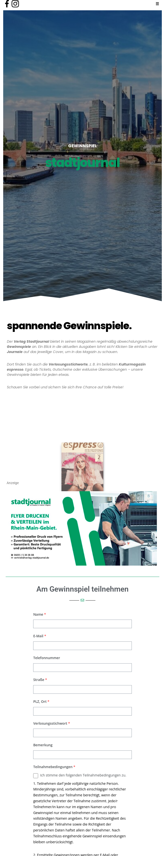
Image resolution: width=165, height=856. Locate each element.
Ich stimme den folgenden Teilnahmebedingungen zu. (83, 775)
